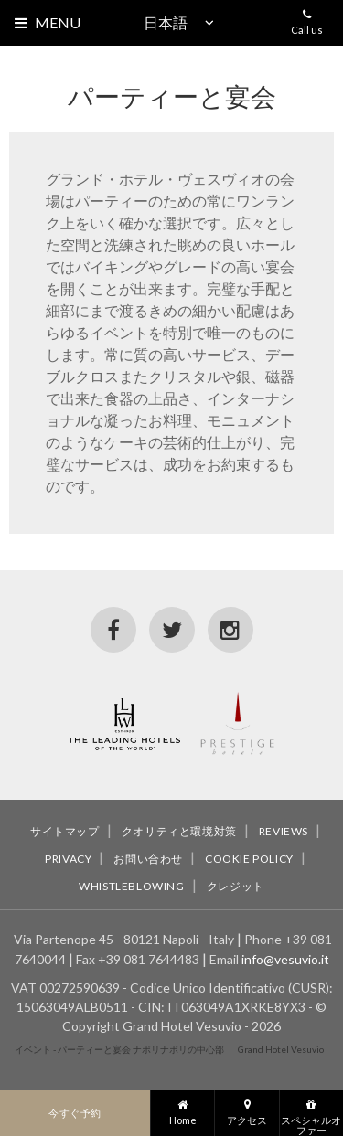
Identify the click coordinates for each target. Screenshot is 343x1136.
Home (182, 1108)
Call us (307, 18)
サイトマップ (65, 831)
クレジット (235, 886)
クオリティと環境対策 (179, 831)
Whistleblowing (131, 886)
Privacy (68, 858)
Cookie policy (249, 858)
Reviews (283, 831)
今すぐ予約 (75, 1113)
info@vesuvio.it (285, 959)
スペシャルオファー (311, 1113)
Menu (57, 22)
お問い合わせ (148, 858)
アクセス (246, 1108)
